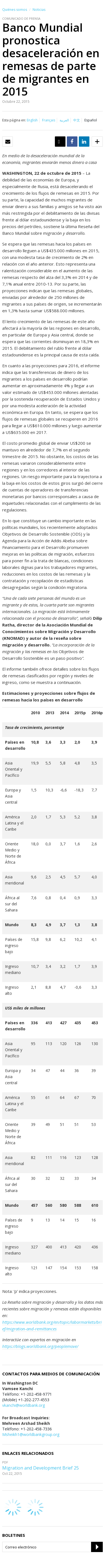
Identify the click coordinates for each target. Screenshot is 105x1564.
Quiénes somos (14, 9)
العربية (64, 120)
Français (48, 120)
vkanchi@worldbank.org (23, 1405)
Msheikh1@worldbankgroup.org (30, 1434)
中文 (76, 120)
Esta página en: (14, 120)
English (32, 120)
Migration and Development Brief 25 (40, 1468)
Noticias (39, 9)
